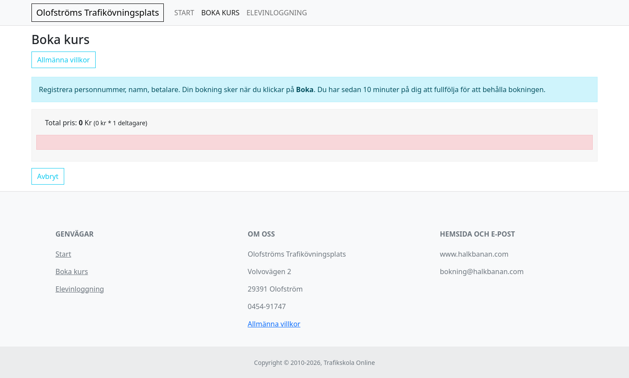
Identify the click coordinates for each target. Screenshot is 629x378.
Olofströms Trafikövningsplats (97, 12)
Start (63, 254)
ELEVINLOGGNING (276, 12)
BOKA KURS (220, 12)
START (184, 12)
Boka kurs (71, 271)
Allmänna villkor (63, 60)
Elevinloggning (79, 289)
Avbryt (48, 176)
